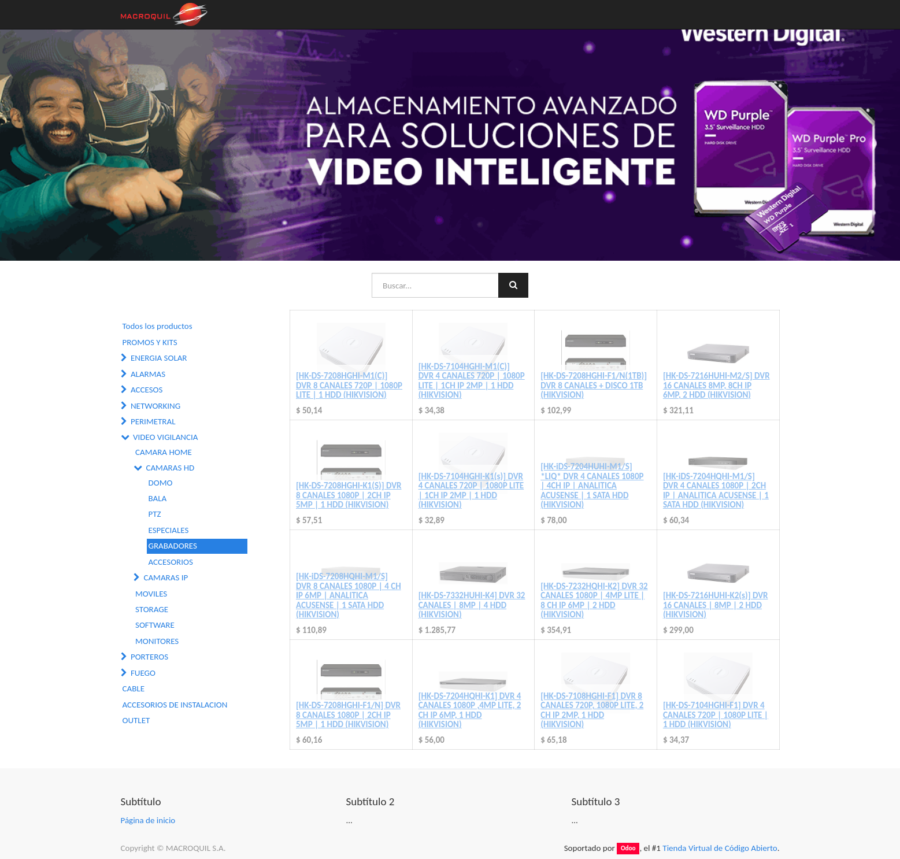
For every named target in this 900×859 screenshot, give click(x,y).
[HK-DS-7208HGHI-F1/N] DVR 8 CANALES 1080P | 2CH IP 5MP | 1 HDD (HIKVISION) (348, 715)
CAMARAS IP (165, 577)
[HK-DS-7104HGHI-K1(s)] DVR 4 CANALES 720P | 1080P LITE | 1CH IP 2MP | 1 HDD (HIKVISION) (471, 490)
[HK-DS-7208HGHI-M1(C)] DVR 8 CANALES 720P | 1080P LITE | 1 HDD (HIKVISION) (349, 385)
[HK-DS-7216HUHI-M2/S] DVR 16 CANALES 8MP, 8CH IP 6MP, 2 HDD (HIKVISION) (716, 385)
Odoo (628, 849)
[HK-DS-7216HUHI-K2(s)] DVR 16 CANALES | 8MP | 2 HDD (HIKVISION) (715, 605)
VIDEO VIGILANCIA (165, 437)
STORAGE (151, 609)
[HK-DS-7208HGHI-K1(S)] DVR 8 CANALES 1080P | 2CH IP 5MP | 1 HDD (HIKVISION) (348, 495)
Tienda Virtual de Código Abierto (719, 848)
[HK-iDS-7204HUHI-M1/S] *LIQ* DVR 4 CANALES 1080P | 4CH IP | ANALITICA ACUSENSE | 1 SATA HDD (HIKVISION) (591, 485)
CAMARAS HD (170, 467)
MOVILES (151, 593)
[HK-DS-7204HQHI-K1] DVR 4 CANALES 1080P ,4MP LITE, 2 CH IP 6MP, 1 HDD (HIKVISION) (469, 710)
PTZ (155, 514)
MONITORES (157, 641)
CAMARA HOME (163, 452)
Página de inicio (148, 820)
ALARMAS (148, 374)
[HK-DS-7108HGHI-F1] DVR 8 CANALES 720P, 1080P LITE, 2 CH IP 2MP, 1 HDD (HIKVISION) (591, 710)
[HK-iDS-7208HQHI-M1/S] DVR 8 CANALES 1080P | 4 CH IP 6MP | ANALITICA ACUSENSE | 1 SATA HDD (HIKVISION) (348, 595)
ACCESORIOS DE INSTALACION (175, 704)
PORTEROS (149, 656)
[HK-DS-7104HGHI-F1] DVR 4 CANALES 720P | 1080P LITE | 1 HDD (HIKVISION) (715, 715)
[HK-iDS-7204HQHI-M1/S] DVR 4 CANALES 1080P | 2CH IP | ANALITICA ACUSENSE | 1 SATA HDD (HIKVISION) (716, 490)
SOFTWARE (155, 625)
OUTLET (136, 720)
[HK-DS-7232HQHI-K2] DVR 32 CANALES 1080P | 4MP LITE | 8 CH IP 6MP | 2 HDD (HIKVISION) (593, 600)
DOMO (161, 482)
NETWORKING (155, 406)
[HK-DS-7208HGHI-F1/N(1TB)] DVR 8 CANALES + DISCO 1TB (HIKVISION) (593, 385)
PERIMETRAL (153, 421)
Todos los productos (157, 326)
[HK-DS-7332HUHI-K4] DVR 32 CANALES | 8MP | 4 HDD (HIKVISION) (471, 605)
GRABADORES (173, 545)
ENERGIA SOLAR (159, 358)
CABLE (134, 688)
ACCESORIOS (171, 562)
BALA (158, 498)
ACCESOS (146, 389)
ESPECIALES (169, 530)
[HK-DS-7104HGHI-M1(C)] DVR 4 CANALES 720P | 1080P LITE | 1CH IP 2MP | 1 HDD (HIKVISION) (471, 381)
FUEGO (143, 673)
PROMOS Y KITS (150, 342)
